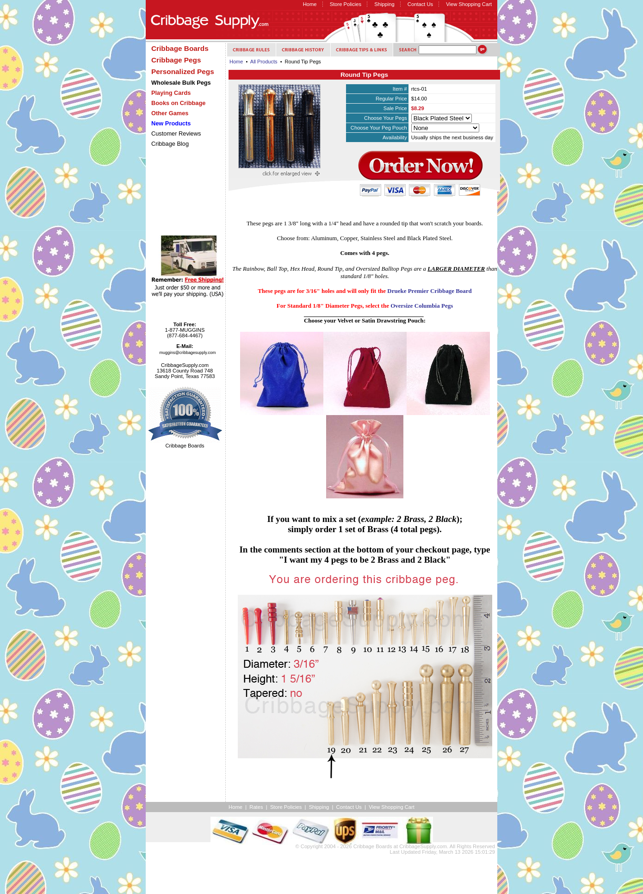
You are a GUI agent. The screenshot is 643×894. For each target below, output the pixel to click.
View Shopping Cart (469, 4)
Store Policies (345, 4)
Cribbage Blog (170, 143)
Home (310, 4)
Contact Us (420, 4)
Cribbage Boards (372, 846)
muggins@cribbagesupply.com (188, 352)
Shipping (384, 4)
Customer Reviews (176, 133)
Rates (256, 807)
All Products (264, 61)
